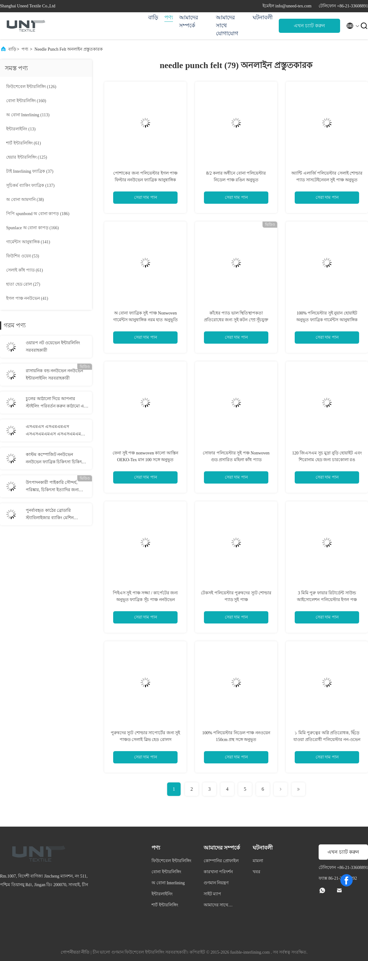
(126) (31, 86)
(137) (30, 185)
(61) (23, 143)
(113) (27, 115)
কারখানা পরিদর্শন (218, 872)
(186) (37, 213)
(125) (26, 157)
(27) (23, 284)
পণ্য (168, 17)
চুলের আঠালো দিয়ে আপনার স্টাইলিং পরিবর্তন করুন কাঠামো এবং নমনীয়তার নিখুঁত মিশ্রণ (57, 403)
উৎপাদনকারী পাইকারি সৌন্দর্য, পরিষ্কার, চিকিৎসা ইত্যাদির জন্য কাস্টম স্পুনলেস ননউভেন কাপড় (53, 487)
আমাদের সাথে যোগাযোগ (227, 25)
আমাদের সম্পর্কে (188, 21)
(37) (29, 171)
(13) (21, 129)
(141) (28, 242)
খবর (256, 872)
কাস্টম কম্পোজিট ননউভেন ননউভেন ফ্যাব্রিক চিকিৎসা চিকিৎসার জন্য (57, 459)
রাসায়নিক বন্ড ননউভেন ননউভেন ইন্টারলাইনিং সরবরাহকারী (54, 374)
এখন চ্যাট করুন (309, 25)
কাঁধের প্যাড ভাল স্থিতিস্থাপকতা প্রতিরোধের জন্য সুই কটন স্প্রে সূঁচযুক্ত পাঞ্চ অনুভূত (236, 320)
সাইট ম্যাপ (212, 894)
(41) (27, 298)
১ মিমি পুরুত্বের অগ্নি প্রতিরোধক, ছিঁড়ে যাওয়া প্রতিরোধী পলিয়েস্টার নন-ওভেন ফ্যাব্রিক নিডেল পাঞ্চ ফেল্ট (326, 740)
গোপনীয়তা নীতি (75, 952)
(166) (32, 228)
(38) (25, 199)
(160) (26, 100)
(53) (22, 256)
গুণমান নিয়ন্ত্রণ (216, 883)
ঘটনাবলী (263, 17)
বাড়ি (153, 17)
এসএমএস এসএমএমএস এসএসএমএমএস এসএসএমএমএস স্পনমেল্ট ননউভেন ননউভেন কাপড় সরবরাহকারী (56, 431)
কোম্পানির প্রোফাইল (221, 861)
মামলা (258, 861)
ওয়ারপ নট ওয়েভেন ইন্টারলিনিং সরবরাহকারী (53, 347)
